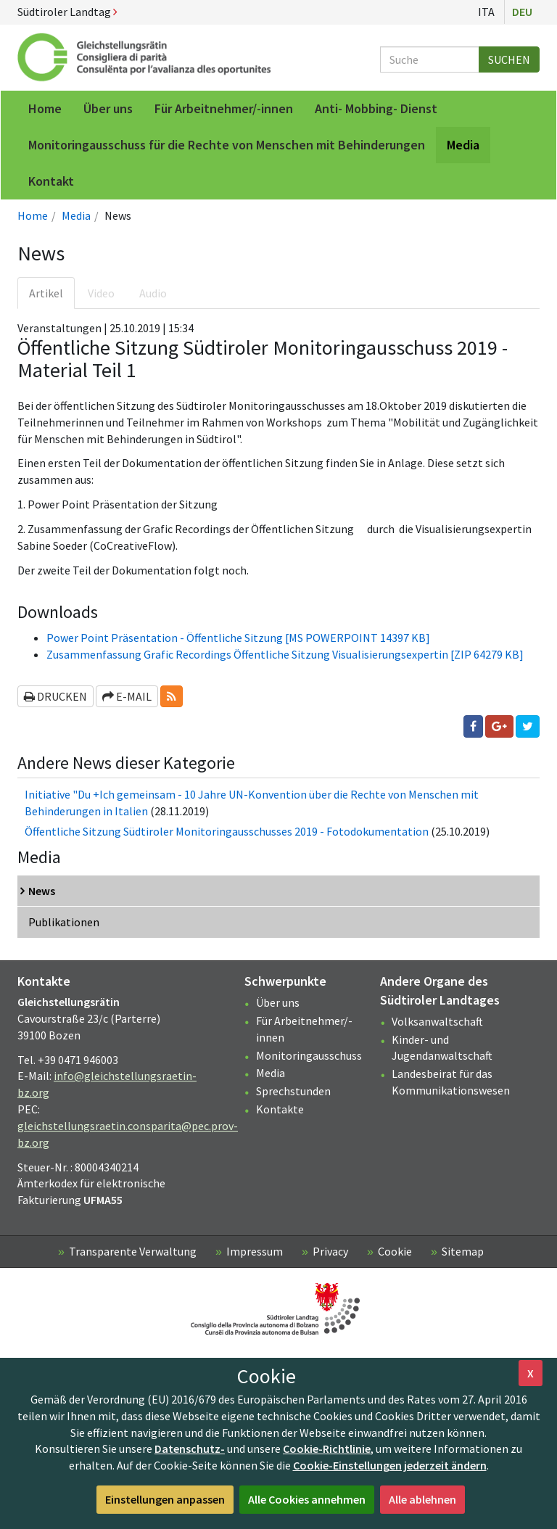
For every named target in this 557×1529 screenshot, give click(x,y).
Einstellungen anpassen (165, 1499)
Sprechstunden (293, 1091)
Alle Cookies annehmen (307, 1499)
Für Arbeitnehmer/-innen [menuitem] (223, 108)
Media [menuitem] (463, 144)
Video (101, 293)
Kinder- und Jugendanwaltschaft (442, 1047)
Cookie (395, 1251)
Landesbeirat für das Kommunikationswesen (451, 1081)
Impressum (254, 1251)
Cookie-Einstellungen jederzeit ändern (390, 1465)
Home (32, 215)
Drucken (55, 696)
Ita (486, 11)
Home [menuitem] (45, 108)
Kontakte (280, 1109)
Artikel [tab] (46, 293)
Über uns (278, 1002)
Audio (153, 293)
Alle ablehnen (422, 1499)
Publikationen (63, 922)
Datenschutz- (189, 1448)
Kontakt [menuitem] (51, 181)
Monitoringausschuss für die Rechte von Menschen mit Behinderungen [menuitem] (226, 144)
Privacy (330, 1251)
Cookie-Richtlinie (327, 1448)
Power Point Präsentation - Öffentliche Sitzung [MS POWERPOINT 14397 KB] (238, 637)
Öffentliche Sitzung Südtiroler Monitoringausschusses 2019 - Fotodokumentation (227, 831)
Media (76, 215)
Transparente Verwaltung (133, 1251)
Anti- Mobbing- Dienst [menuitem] (376, 108)
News (41, 890)
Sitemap (463, 1251)
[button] (171, 696)
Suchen (509, 59)
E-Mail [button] (127, 696)
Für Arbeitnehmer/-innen (304, 1028)
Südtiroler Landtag (67, 11)
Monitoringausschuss (309, 1055)
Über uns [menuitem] (108, 108)
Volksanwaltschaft (437, 1021)
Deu (522, 11)
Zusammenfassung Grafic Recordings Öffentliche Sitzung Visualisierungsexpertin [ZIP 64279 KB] (285, 654)
